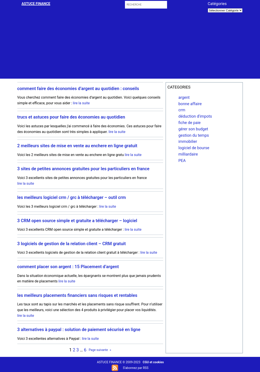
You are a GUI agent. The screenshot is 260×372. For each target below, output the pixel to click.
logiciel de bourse (193, 147)
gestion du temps (193, 135)
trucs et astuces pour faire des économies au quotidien (71, 117)
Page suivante (100, 349)
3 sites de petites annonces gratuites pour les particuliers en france (83, 168)
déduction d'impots (195, 116)
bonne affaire (190, 103)
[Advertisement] (130, 48)
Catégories (217, 3)
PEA (182, 160)
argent (184, 97)
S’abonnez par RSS (135, 368)
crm (181, 110)
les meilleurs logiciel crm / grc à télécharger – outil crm (71, 197)
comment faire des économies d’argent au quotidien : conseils (78, 88)
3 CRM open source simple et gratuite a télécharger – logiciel (77, 220)
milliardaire (188, 154)
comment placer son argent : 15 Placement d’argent (68, 266)
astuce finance (35, 4)
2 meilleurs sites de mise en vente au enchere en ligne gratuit (77, 145)
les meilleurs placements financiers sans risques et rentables (77, 295)
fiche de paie (189, 122)
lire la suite (81, 103)
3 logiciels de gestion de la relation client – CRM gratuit (71, 243)
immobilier (187, 141)
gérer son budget (193, 129)
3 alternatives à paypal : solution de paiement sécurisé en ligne (79, 329)
